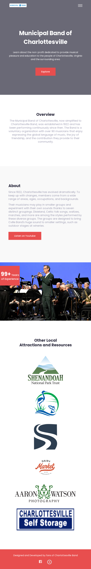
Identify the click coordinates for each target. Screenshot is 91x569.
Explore (45, 71)
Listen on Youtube (24, 236)
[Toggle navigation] (80, 5)
